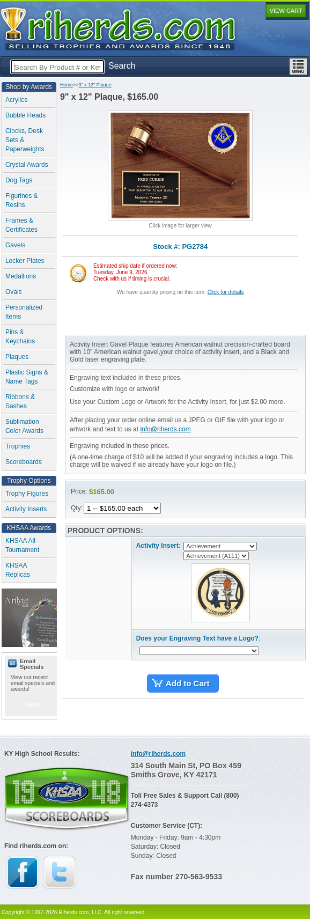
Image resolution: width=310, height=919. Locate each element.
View (32, 705)
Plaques (16, 357)
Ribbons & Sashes (20, 401)
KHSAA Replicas (17, 570)
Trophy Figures (26, 493)
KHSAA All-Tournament (22, 545)
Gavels (15, 245)
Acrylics (16, 100)
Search (122, 65)
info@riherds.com (165, 429)
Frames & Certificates (21, 225)
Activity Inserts (26, 509)
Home (66, 84)
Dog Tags (18, 180)
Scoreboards (23, 462)
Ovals (13, 292)
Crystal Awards (26, 164)
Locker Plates (25, 260)
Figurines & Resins (21, 200)
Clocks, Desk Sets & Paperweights (25, 140)
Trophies (17, 446)
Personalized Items (23, 312)
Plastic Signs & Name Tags (26, 377)
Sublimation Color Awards (24, 426)
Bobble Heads (25, 115)
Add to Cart (188, 683)
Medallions (20, 276)
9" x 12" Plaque (94, 84)
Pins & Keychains (20, 336)
